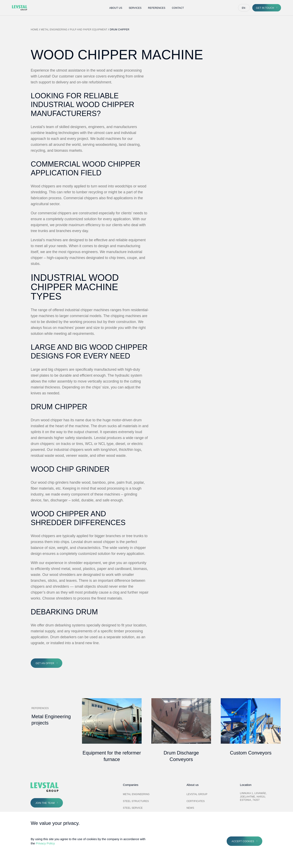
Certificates (196, 801)
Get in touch (265, 8)
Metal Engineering (54, 29)
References (156, 8)
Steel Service (133, 807)
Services (135, 8)
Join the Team (45, 803)
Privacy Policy (45, 843)
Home (34, 29)
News (190, 807)
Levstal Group (197, 794)
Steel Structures (136, 801)
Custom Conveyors (250, 753)
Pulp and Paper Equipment (88, 29)
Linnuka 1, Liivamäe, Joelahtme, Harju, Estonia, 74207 (253, 797)
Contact (178, 8)
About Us (115, 8)
